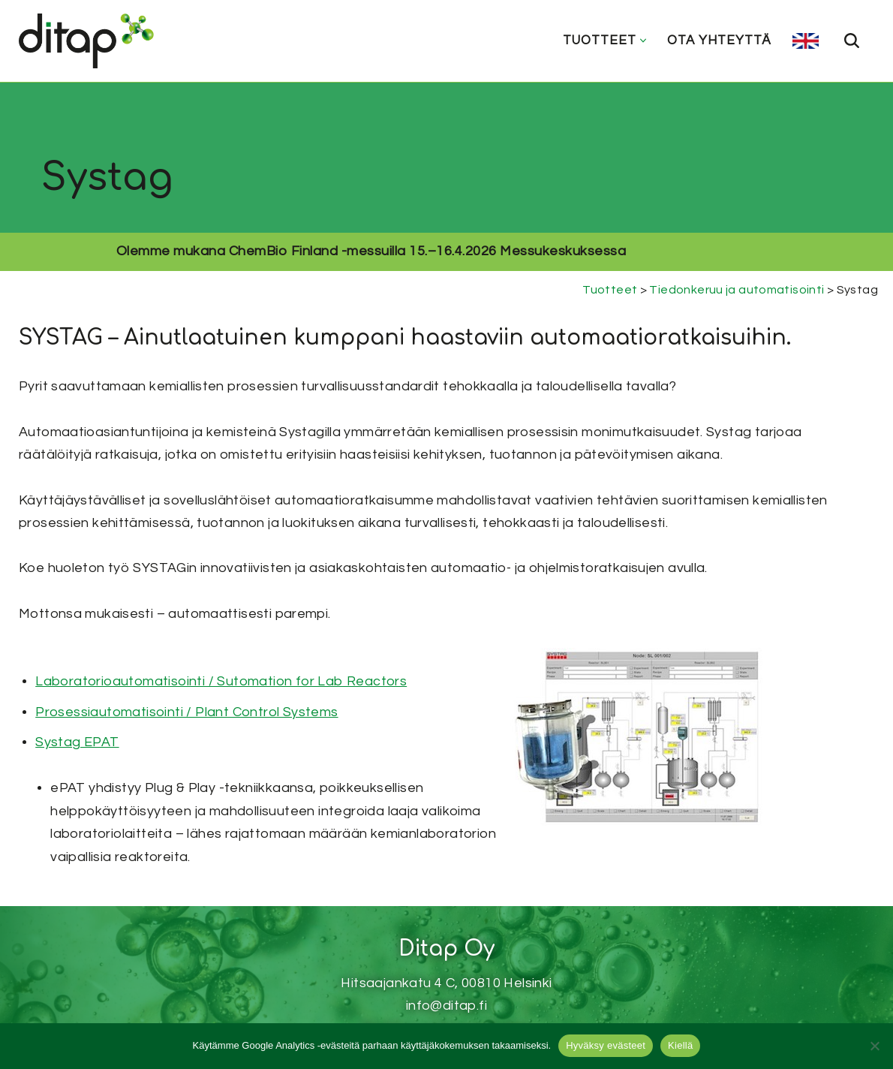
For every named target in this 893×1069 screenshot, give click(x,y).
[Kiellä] (874, 1045)
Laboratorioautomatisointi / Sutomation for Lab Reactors (219, 683)
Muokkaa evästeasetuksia (446, 1007)
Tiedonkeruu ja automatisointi (737, 290)
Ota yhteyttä (719, 40)
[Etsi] (851, 40)
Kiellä (680, 1045)
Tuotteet (609, 290)
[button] (643, 41)
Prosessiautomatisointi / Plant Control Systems (185, 713)
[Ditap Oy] (90, 41)
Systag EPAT (75, 743)
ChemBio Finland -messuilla (392, 251)
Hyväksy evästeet (605, 1045)
